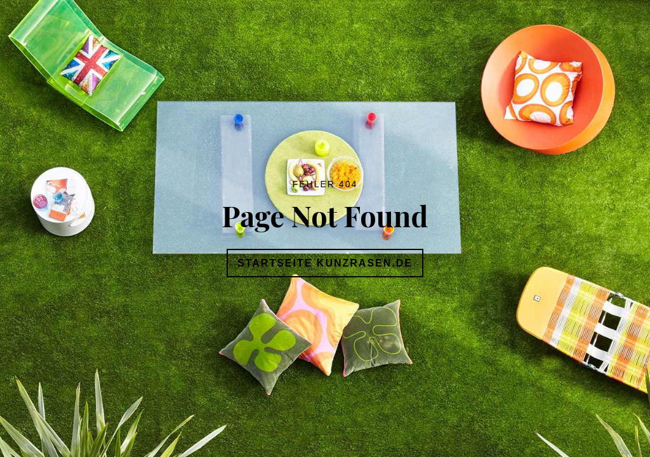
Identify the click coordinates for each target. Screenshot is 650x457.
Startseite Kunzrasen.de (325, 263)
